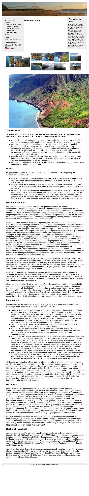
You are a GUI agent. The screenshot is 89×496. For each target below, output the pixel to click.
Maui (7, 35)
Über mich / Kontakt (13, 45)
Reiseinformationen (13, 40)
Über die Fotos (11, 42)
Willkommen (10, 20)
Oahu (7, 37)
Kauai (7, 23)
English (10, 48)
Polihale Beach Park (14, 24)
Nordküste (10, 30)
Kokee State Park (13, 28)
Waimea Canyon (12, 26)
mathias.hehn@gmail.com (24, 453)
